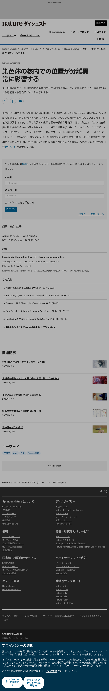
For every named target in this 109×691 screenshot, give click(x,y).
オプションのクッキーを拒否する (34, 683)
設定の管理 (51, 672)
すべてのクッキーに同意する (12, 683)
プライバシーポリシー (74, 666)
